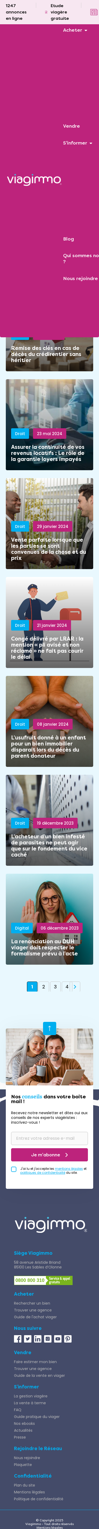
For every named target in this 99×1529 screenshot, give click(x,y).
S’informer (26, 1386)
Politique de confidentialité (38, 1499)
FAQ (17, 1409)
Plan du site (24, 1485)
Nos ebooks (24, 1423)
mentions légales (69, 1168)
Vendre (22, 1352)
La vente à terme (30, 1403)
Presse (20, 1437)
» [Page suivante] (75, 987)
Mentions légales (29, 1492)
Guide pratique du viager (37, 1416)
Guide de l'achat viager (35, 1317)
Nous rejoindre (27, 1457)
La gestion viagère (31, 1396)
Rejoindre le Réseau (38, 1448)
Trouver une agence (33, 1310)
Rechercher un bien (32, 1303)
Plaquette (23, 1464)
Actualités (23, 1430)
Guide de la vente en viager (39, 1375)
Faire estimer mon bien (35, 1361)
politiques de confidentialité (42, 1172)
